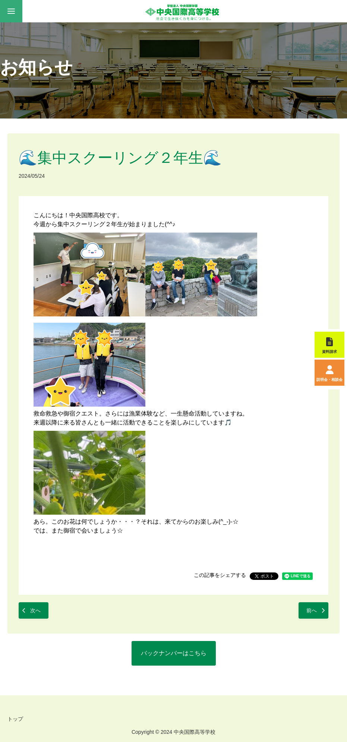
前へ (311, 610)
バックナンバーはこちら (173, 653)
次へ (35, 610)
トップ (15, 719)
